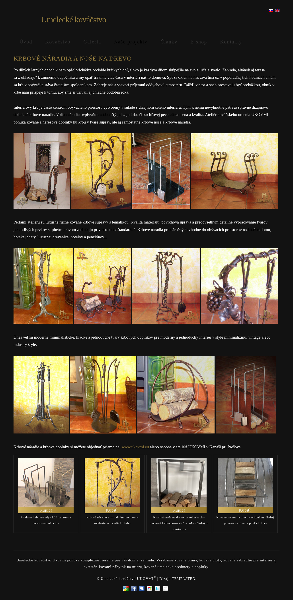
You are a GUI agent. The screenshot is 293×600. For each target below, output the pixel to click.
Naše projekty (131, 42)
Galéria (92, 42)
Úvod (26, 42)
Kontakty (231, 42)
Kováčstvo (57, 42)
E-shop (198, 42)
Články (169, 42)
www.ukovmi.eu (135, 447)
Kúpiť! (45, 510)
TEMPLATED (183, 578)
